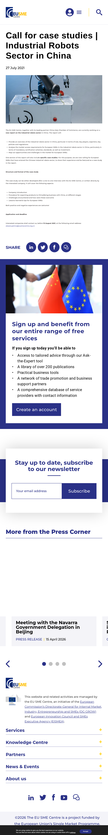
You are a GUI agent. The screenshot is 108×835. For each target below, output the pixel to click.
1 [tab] (44, 664)
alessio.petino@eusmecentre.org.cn (20, 226)
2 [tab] (51, 664)
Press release (29, 639)
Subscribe (79, 491)
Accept (85, 831)
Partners (15, 754)
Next (100, 664)
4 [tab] (64, 664)
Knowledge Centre (27, 742)
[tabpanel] (54, 598)
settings (72, 832)
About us (16, 778)
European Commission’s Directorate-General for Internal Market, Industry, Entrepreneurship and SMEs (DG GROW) (63, 706)
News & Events (22, 766)
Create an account (36, 409)
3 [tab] (57, 664)
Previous (8, 664)
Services (15, 730)
